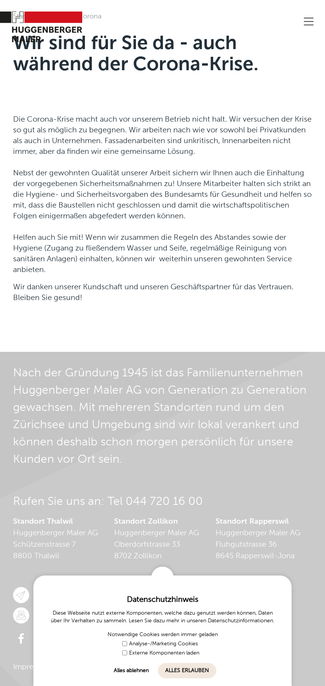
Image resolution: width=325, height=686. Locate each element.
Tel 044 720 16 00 (155, 502)
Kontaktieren (255, 22)
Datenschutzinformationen (240, 620)
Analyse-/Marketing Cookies (160, 643)
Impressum (32, 667)
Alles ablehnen (131, 670)
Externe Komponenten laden (160, 653)
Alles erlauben (187, 670)
